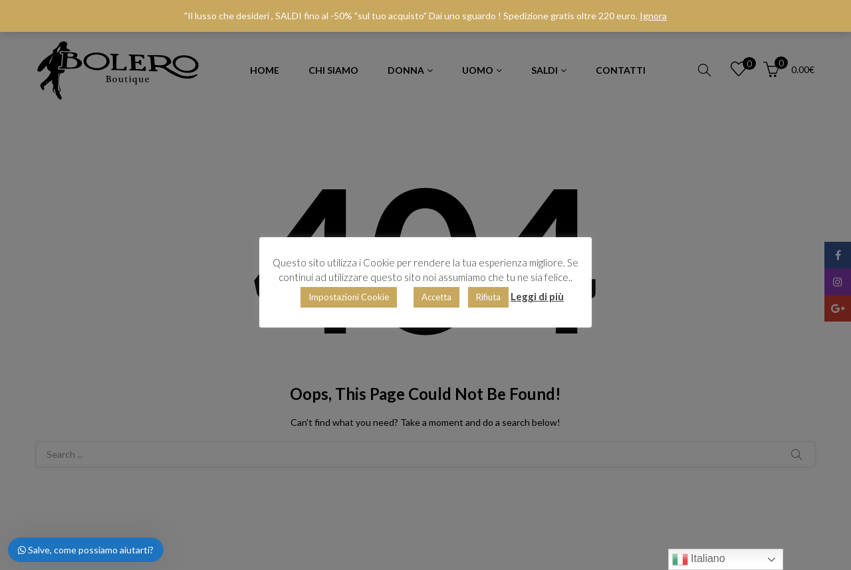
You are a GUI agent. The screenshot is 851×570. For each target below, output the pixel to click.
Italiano (698, 559)
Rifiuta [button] (488, 297)
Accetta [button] (436, 297)
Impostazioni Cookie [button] (348, 297)
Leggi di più (537, 296)
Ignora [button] (653, 15)
